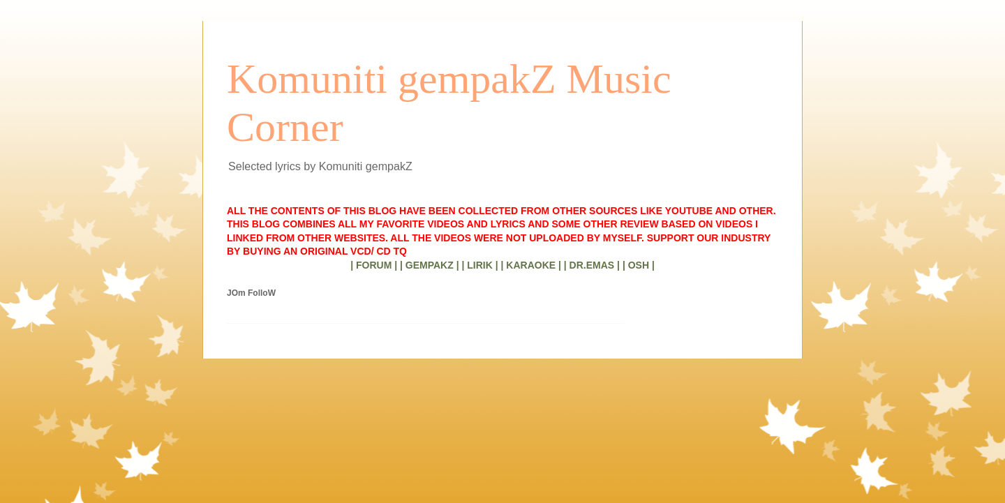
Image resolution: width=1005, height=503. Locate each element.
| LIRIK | (479, 265)
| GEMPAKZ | (429, 265)
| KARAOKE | (531, 265)
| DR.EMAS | (592, 265)
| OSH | (639, 265)
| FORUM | (373, 265)
